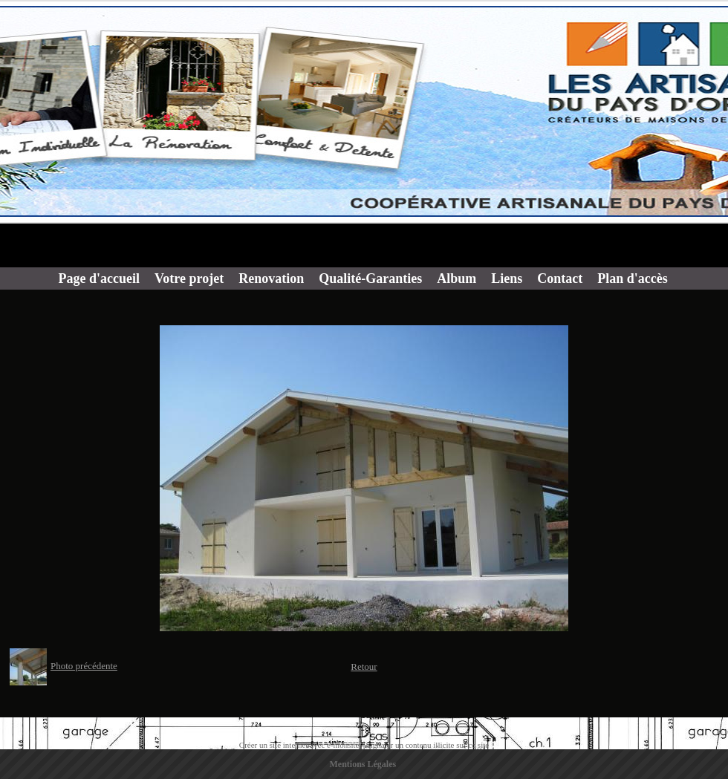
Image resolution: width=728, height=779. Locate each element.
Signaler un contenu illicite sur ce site (428, 744)
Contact (559, 278)
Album (456, 278)
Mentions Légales (363, 764)
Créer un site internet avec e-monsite (299, 744)
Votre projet (189, 278)
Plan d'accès (632, 278)
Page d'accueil (99, 278)
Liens (506, 278)
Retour (364, 666)
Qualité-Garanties (370, 278)
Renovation (271, 278)
